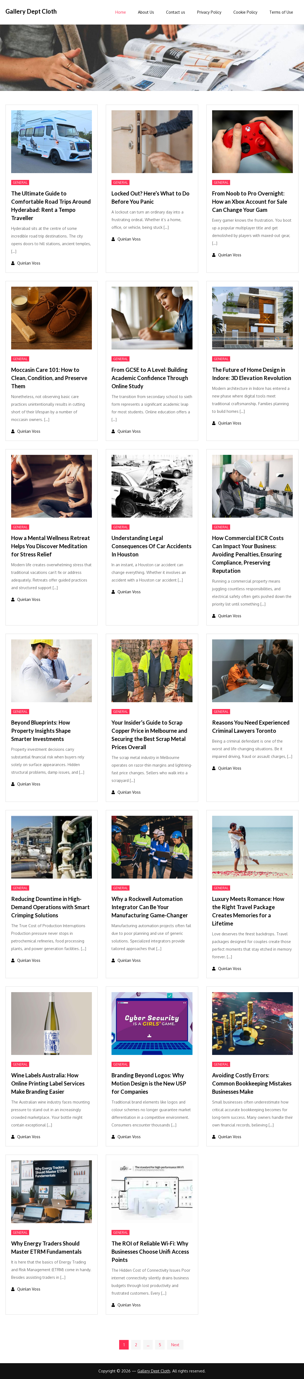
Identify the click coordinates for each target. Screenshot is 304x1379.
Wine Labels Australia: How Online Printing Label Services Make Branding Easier (48, 1083)
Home (120, 12)
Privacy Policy (209, 12)
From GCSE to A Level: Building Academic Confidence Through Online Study (150, 377)
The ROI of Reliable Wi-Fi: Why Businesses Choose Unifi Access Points (150, 1251)
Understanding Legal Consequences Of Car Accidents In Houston (151, 546)
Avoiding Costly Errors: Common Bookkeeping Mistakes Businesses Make (251, 1083)
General (20, 182)
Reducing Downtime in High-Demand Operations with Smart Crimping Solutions (50, 906)
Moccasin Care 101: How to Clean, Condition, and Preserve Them (49, 377)
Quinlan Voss (28, 263)
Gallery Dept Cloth (31, 11)
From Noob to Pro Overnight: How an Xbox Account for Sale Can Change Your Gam (249, 201)
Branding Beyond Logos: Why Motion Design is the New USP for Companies (149, 1083)
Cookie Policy (245, 12)
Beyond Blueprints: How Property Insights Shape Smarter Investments (41, 730)
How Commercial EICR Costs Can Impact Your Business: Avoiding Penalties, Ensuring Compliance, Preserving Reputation (248, 554)
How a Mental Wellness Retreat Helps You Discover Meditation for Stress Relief (50, 546)
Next (175, 1344)
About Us (146, 12)
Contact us (175, 12)
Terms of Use (281, 12)
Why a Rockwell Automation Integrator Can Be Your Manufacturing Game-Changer (150, 906)
